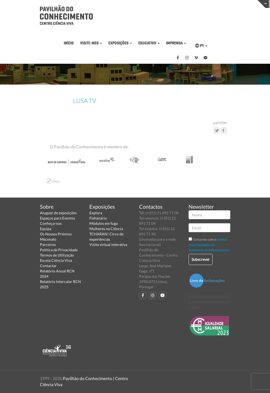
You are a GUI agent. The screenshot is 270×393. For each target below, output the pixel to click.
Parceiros (48, 244)
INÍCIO (69, 43)
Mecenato (48, 239)
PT (201, 45)
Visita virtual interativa (108, 244)
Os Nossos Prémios (56, 234)
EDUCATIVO (149, 43)
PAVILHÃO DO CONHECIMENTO (128, 4)
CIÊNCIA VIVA (186, 4)
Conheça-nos (51, 223)
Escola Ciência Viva (56, 260)
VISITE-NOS (91, 43)
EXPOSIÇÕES (120, 43)
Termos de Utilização (57, 255)
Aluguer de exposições (58, 213)
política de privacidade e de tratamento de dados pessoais (209, 244)
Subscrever (200, 259)
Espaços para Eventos (57, 218)
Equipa (45, 228)
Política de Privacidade (59, 250)
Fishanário (98, 218)
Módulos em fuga (103, 223)
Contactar (48, 265)
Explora (95, 213)
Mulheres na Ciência (106, 228)
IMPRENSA (176, 43)
